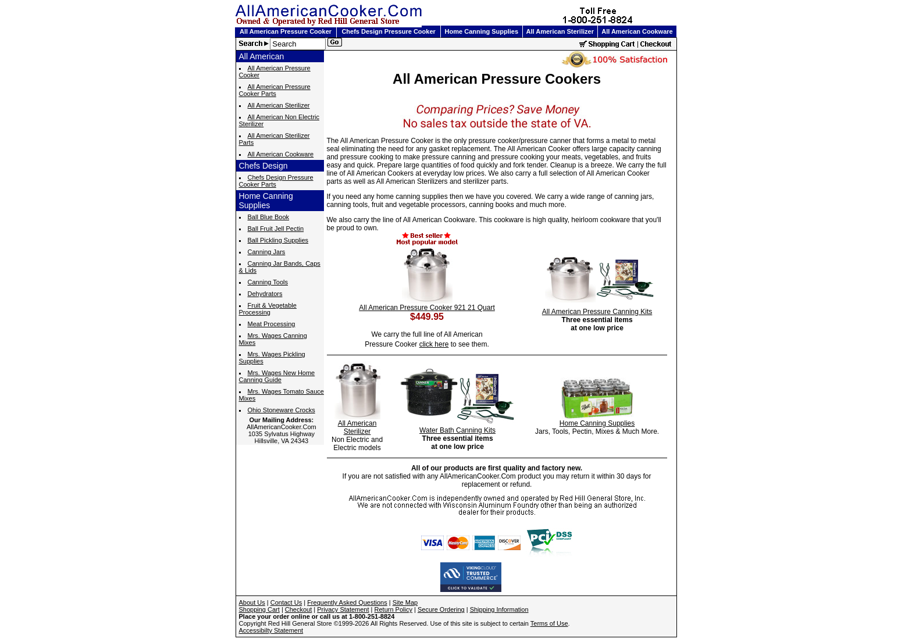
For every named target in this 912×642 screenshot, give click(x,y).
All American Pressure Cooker (286, 31)
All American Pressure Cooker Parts (275, 90)
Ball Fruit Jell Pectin (276, 228)
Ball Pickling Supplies (278, 240)
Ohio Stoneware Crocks (281, 409)
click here (434, 344)
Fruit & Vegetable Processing (268, 309)
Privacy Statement (343, 609)
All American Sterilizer (560, 31)
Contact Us (286, 602)
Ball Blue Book (269, 216)
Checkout (298, 609)
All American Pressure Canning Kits (597, 312)
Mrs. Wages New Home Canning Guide (277, 376)
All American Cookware (636, 31)
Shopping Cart (259, 609)
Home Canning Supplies (482, 31)
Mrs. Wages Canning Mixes (273, 339)
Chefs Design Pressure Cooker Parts (276, 181)
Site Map (405, 602)
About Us (252, 602)
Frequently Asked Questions (347, 602)
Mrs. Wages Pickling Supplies (272, 358)
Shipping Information (499, 609)
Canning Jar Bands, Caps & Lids (279, 267)
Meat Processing (271, 323)
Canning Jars (267, 251)
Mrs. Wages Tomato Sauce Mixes (281, 395)
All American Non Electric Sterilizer (279, 120)
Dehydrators (265, 293)
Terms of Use (549, 623)
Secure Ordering (441, 609)
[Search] (298, 44)
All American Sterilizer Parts (274, 139)
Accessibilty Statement (271, 630)
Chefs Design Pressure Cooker (388, 31)
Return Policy (393, 609)
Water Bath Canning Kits (457, 430)
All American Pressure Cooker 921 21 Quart (426, 308)
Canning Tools (268, 282)
